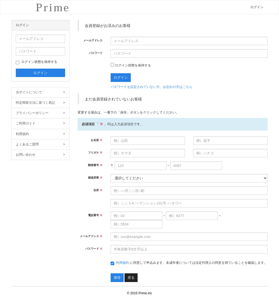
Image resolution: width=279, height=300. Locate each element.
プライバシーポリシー (40, 113)
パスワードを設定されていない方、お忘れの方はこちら (151, 87)
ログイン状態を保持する (36, 62)
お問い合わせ (40, 154)
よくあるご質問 (40, 144)
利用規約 (40, 134)
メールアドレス (92, 40)
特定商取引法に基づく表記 (40, 102)
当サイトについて (40, 92)
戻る (131, 277)
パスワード (95, 52)
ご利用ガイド (40, 123)
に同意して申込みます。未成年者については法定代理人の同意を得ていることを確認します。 (189, 263)
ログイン (256, 7)
